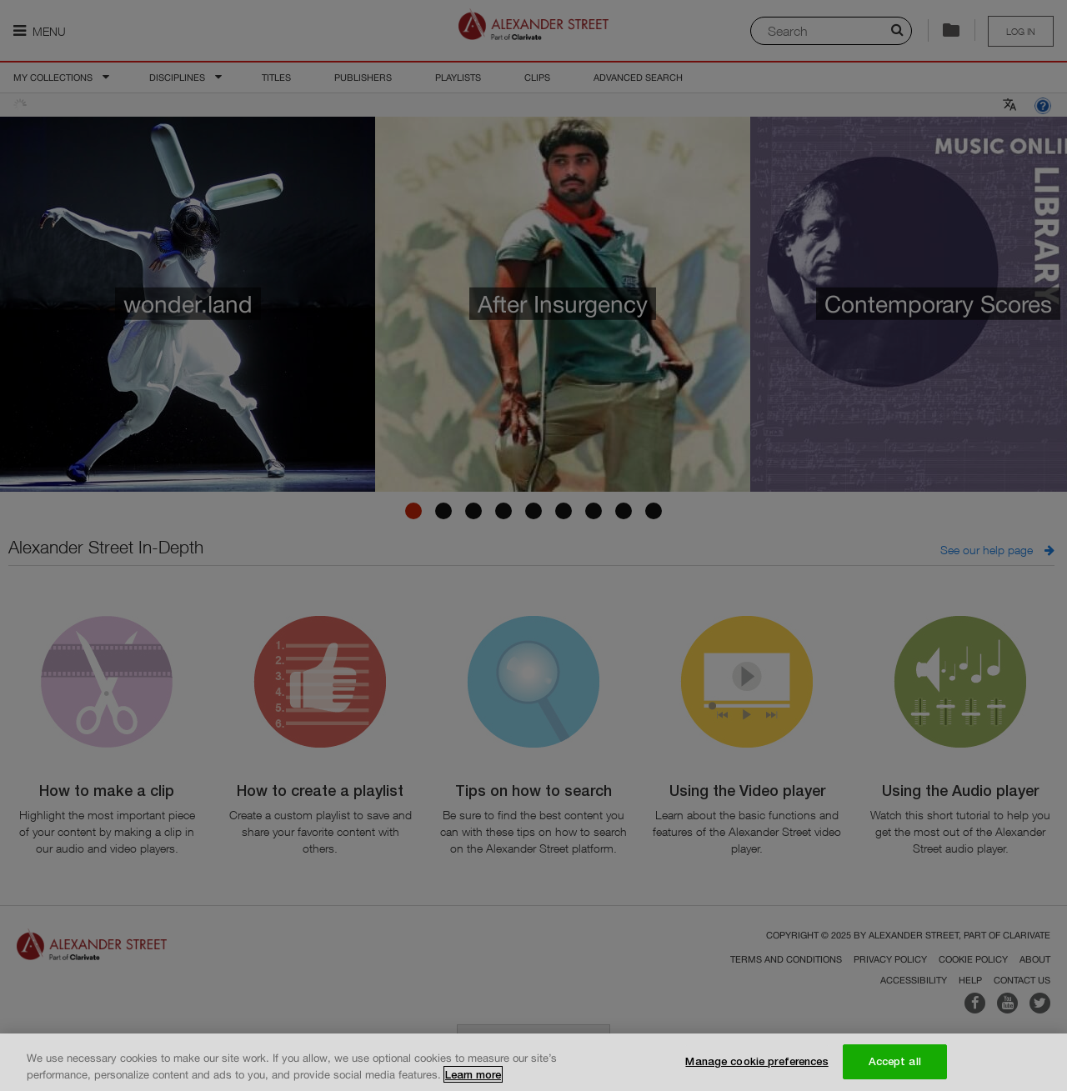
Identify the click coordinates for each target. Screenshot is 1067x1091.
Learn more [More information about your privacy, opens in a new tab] (473, 1079)
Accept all (895, 1066)
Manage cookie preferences (756, 1066)
